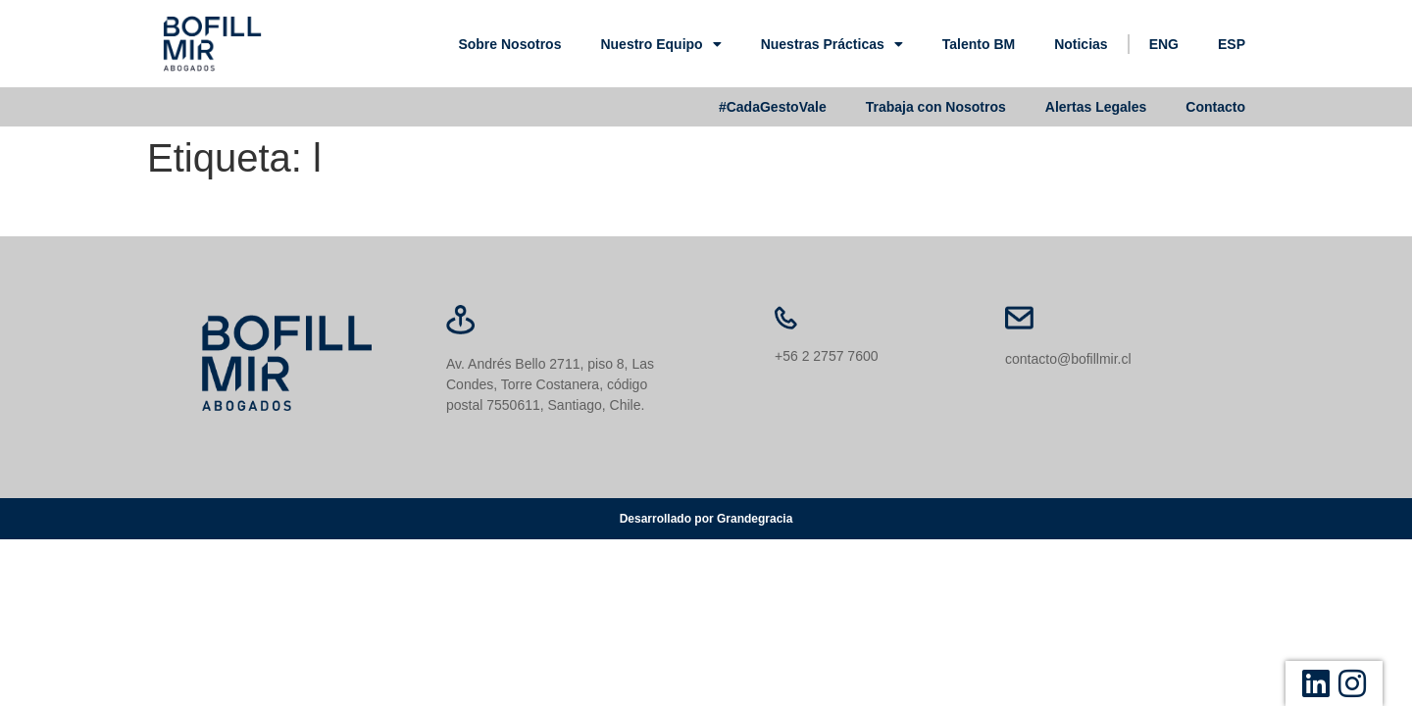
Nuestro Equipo (660, 44)
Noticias (1080, 44)
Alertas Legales (1096, 107)
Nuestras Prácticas (832, 44)
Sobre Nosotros (509, 44)
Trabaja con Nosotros (936, 107)
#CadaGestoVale (773, 107)
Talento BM (978, 44)
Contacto (1215, 107)
